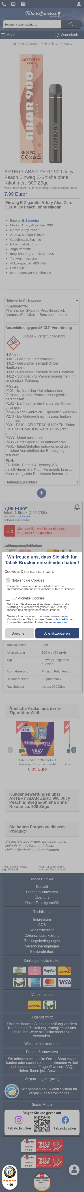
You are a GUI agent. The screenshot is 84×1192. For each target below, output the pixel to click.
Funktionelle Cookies (28, 598)
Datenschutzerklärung (59, 619)
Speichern (19, 633)
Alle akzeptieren (57, 633)
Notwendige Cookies (27, 580)
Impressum (59, 622)
